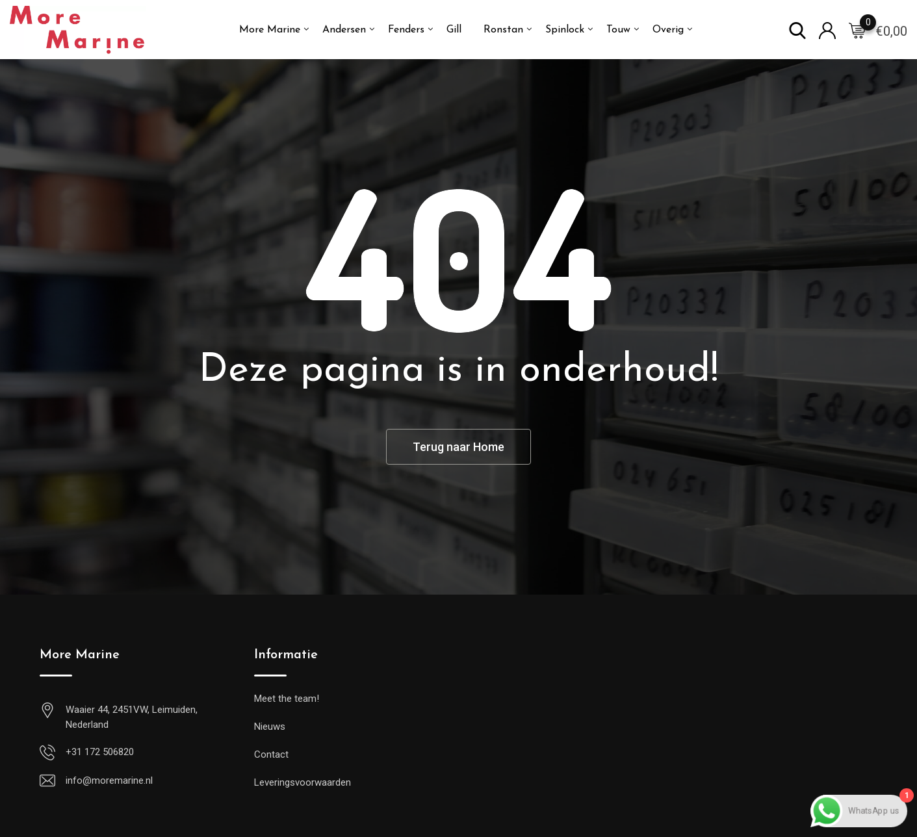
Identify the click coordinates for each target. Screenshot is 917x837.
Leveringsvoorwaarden (302, 782)
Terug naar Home (458, 447)
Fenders (406, 30)
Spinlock (564, 30)
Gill (453, 30)
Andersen (344, 30)
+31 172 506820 (100, 752)
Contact (271, 754)
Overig (668, 30)
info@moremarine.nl (109, 780)
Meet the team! (286, 698)
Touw (618, 30)
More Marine (269, 30)
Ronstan (503, 30)
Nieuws (269, 726)
